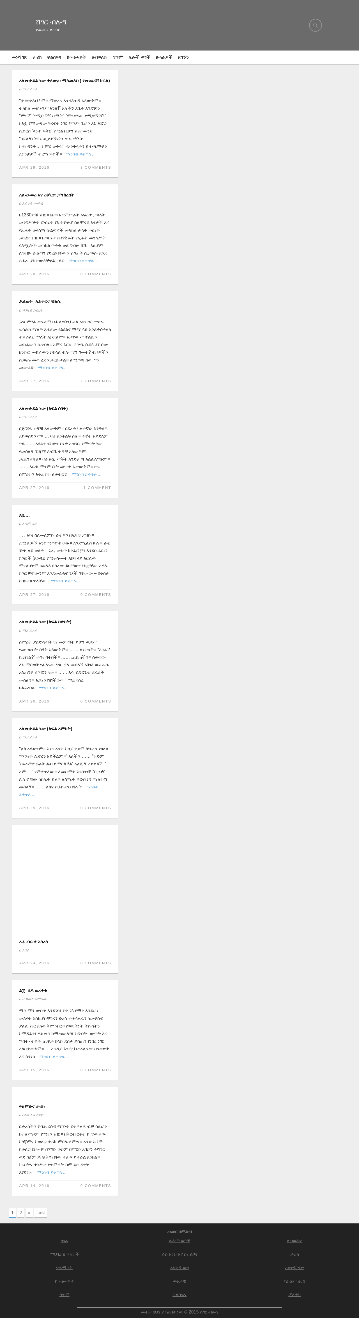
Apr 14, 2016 (34, 1186)
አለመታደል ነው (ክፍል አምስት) (45, 728)
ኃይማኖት (64, 1267)
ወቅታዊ (179, 1280)
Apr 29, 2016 (34, 167)
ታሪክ (37, 57)
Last (40, 1212)
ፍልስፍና (54, 57)
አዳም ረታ (29, 523)
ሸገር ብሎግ (51, 22)
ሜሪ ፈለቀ (29, 89)
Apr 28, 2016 (34, 274)
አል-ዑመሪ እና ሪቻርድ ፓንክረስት (46, 195)
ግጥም (118, 57)
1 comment (97, 488)
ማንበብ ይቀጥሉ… (81, 154)
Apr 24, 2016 (34, 963)
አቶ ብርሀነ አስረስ (33, 941)
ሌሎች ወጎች (139, 57)
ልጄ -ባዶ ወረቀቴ (33, 990)
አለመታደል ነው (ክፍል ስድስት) (45, 621)
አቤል (25, 950)
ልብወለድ (99, 57)
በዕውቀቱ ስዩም (33, 1115)
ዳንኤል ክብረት (32, 310)
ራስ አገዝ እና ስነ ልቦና (179, 1253)
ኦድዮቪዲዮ (294, 1267)
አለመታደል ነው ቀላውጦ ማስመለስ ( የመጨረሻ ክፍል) (64, 80)
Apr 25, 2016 (34, 808)
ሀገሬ (64, 1240)
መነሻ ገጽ (19, 57)
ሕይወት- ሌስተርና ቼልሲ (40, 301)
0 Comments (95, 274)
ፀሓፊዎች (164, 57)
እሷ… (24, 515)
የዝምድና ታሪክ (31, 1106)
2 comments (95, 381)
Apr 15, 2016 (34, 1070)
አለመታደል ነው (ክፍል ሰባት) (43, 408)
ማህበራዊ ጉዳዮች (64, 1253)
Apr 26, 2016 (34, 701)
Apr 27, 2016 (34, 381)
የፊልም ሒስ (294, 1280)
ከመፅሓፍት (76, 57)
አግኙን (183, 57)
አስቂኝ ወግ (179, 1267)
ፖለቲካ (294, 1293)
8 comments (95, 167)
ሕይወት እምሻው (34, 999)
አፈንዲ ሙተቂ (32, 203)
